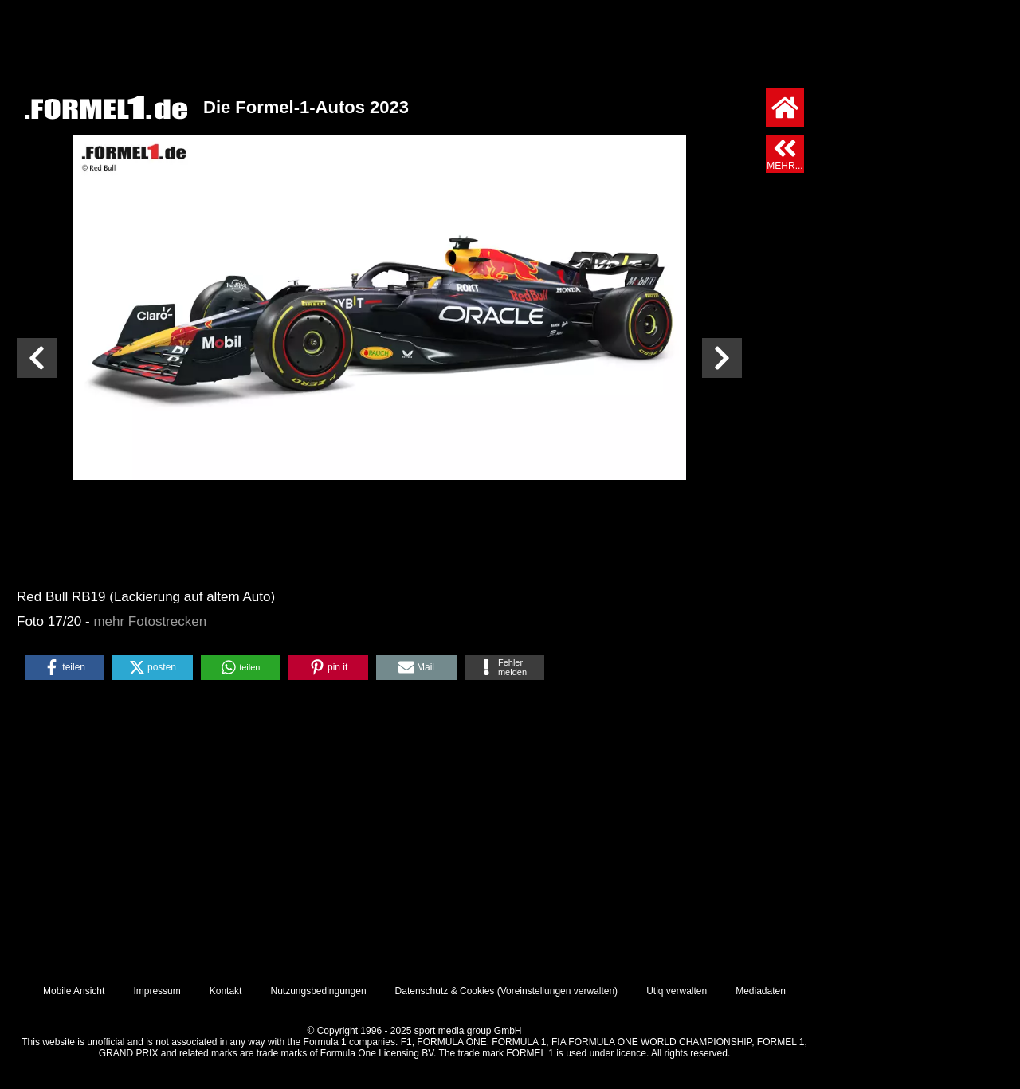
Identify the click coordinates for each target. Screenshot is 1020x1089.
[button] (64, 667)
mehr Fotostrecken (149, 621)
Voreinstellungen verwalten (557, 991)
